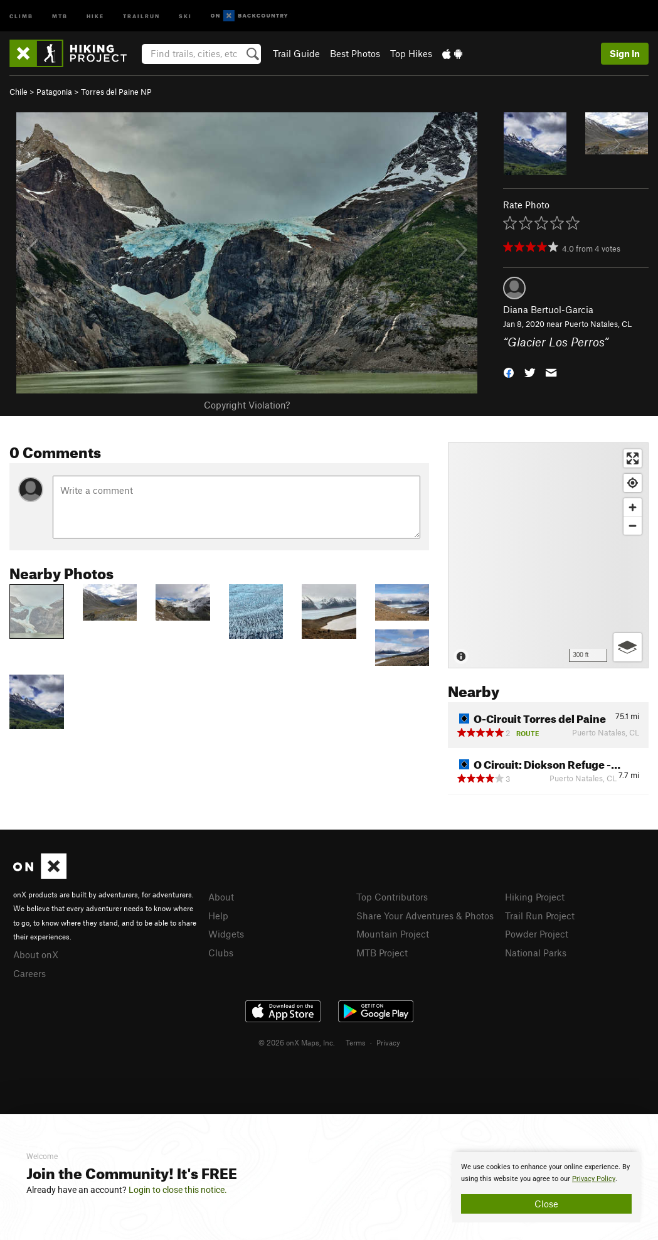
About (221, 896)
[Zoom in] (633, 507)
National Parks (535, 952)
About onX (35, 954)
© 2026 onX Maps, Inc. (296, 1042)
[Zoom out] (633, 525)
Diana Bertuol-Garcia (548, 309)
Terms (356, 1042)
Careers (29, 973)
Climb (21, 15)
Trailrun (141, 15)
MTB (60, 15)
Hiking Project (535, 896)
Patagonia (54, 92)
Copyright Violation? (247, 404)
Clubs (220, 952)
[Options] (627, 647)
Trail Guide (296, 53)
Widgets (226, 933)
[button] (508, 371)
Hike (95, 15)
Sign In (625, 53)
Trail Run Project (540, 915)
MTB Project (382, 952)
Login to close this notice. (178, 1190)
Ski (185, 15)
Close (546, 1203)
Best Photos (355, 53)
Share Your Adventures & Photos (425, 915)
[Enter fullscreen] (633, 458)
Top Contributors (392, 896)
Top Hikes (411, 53)
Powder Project (536, 933)
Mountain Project (392, 933)
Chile (18, 92)
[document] (546, 1187)
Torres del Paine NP (116, 92)
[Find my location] (633, 483)
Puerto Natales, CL (598, 324)
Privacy (388, 1042)
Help (218, 915)
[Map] (548, 555)
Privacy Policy (593, 1179)
